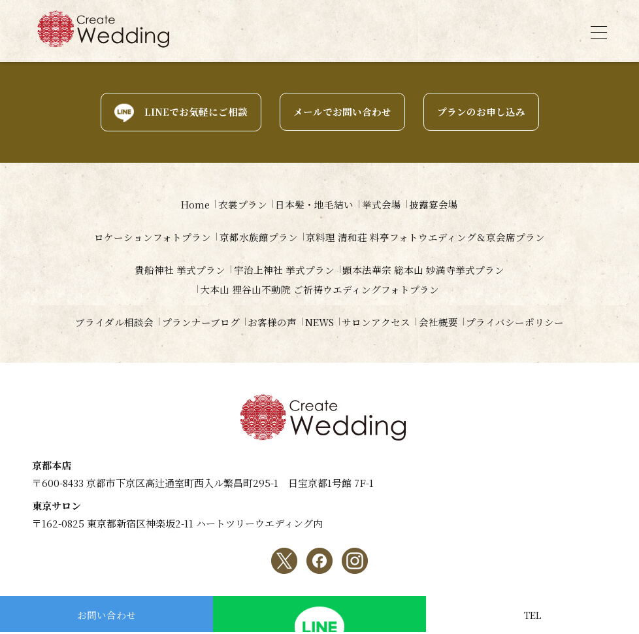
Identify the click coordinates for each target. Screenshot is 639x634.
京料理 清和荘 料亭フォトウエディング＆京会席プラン (430, 237)
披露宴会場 (443, 204)
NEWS (319, 322)
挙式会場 (386, 204)
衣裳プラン (238, 204)
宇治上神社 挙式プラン (284, 269)
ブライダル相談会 (98, 322)
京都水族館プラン (259, 237)
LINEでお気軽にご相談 (196, 112)
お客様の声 (266, 322)
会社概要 (448, 322)
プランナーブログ (190, 322)
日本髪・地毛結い (315, 204)
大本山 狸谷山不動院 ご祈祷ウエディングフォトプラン (319, 289)
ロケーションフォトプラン (148, 237)
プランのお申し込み (481, 112)
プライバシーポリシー (531, 322)
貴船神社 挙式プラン (175, 269)
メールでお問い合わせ (342, 112)
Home (186, 204)
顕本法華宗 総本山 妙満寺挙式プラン (429, 269)
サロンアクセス (382, 322)
